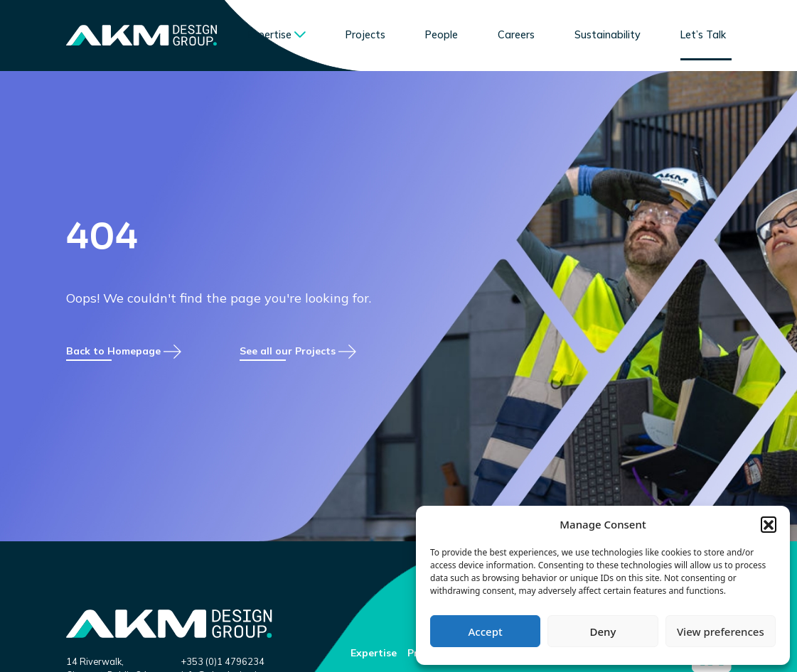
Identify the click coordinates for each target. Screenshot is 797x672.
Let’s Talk (703, 34)
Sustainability (607, 34)
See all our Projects (298, 378)
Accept (486, 631)
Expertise (269, 34)
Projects (365, 34)
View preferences (720, 631)
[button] (768, 524)
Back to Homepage (123, 378)
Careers (516, 34)
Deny (603, 631)
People (441, 34)
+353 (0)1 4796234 (222, 661)
